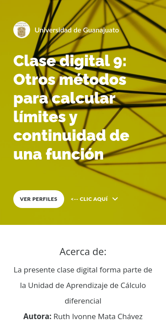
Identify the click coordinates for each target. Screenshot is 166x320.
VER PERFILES (39, 199)
